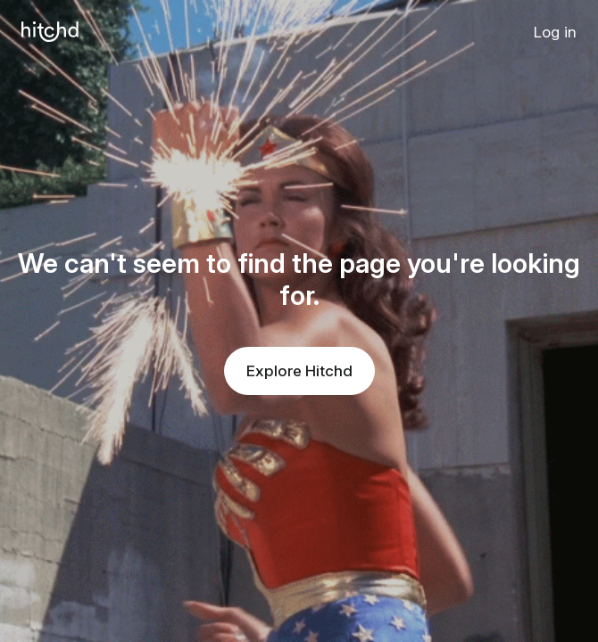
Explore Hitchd (299, 371)
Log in (555, 32)
